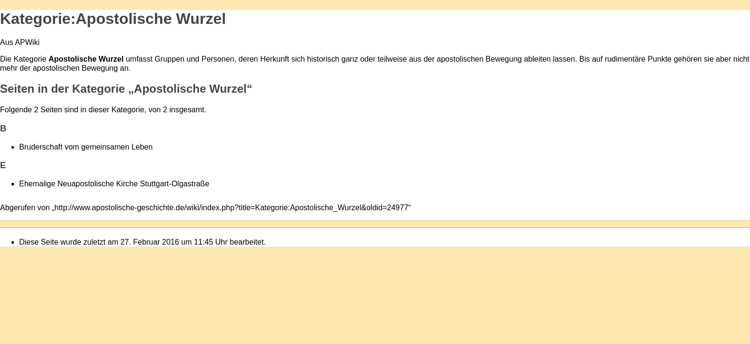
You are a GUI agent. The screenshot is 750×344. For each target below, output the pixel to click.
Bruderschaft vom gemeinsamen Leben (86, 147)
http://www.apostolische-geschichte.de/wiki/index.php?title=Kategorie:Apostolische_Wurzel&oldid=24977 (231, 208)
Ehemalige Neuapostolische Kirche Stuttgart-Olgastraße (114, 184)
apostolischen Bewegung (479, 59)
